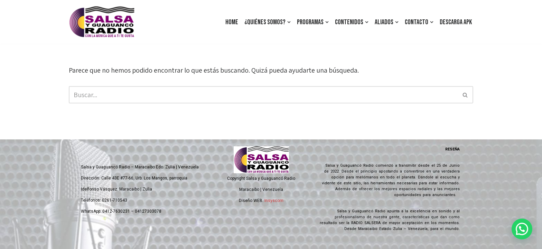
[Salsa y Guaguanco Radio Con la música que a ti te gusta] (103, 22)
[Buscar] (263, 94)
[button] (289, 22)
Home (231, 22)
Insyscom (273, 200)
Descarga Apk (456, 22)
